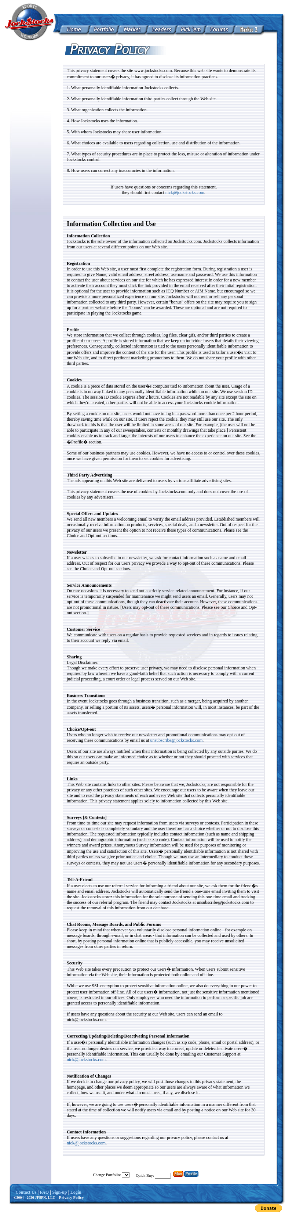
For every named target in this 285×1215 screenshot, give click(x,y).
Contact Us (25, 1192)
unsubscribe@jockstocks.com (176, 740)
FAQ (44, 1192)
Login (75, 1192)
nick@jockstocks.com (184, 192)
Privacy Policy (71, 1197)
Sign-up (59, 1192)
